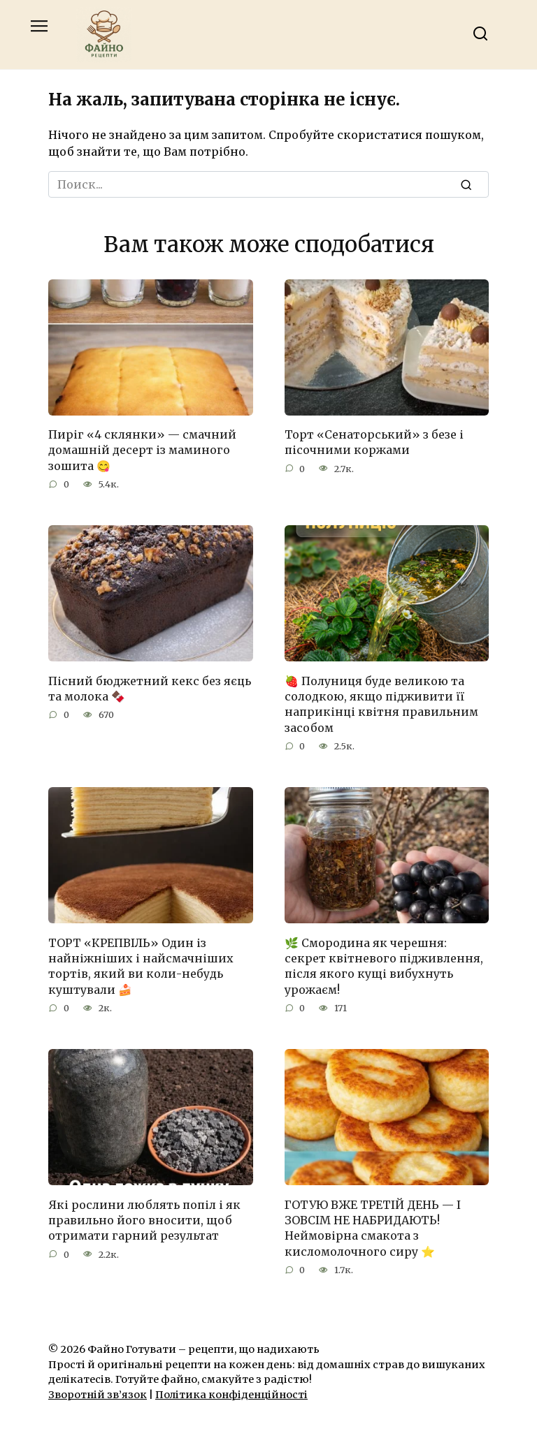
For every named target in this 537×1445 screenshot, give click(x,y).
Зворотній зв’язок (97, 1394)
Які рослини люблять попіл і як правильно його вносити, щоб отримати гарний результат (144, 1219)
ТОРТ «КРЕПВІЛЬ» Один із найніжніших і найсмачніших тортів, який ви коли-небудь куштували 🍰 (141, 965)
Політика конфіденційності (231, 1394)
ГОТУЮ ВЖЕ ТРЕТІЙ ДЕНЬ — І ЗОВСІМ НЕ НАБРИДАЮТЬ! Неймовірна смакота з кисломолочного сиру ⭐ (373, 1227)
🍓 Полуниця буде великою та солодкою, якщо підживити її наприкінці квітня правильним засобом (381, 703)
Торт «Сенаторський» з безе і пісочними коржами (374, 442)
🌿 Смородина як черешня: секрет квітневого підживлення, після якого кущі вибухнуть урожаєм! (384, 965)
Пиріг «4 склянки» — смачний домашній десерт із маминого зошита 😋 (142, 450)
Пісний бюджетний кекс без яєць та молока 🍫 (149, 688)
